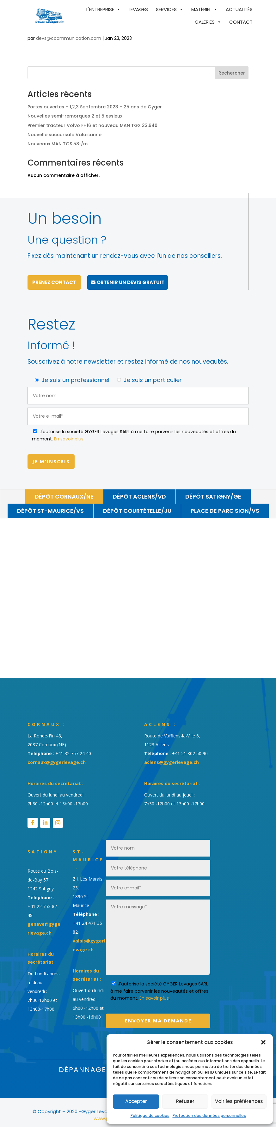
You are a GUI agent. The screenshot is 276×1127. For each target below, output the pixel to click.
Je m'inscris (51, 457)
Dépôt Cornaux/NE (64, 492)
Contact (241, 22)
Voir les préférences (239, 1101)
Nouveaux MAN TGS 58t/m (58, 144)
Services (166, 9)
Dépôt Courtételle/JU (137, 506)
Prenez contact (54, 278)
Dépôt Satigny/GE (213, 492)
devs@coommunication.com (68, 38)
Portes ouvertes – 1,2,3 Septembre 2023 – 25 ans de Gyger (95, 107)
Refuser (185, 1101)
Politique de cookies (150, 1115)
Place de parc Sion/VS (225, 506)
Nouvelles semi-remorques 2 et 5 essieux (75, 116)
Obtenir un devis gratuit (130, 278)
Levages (138, 9)
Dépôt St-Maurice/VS (50, 506)
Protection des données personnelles (209, 1115)
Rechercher (231, 73)
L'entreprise (100, 9)
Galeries (205, 22)
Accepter (136, 1101)
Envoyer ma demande (158, 1016)
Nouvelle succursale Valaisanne (64, 134)
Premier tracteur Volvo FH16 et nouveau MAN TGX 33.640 (92, 125)
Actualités (239, 9)
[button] (263, 1042)
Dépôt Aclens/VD (139, 492)
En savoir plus (68, 434)
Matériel (201, 9)
